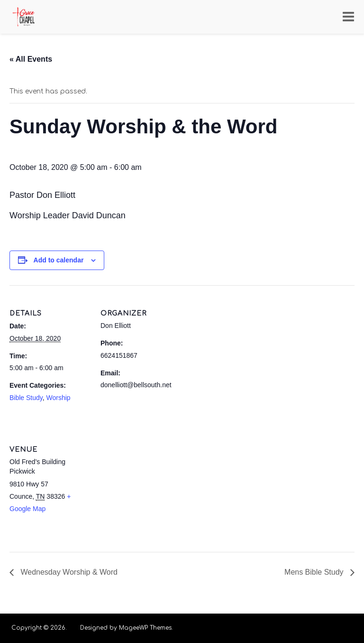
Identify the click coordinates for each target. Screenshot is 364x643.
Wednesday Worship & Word (68, 572)
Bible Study (26, 397)
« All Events (30, 59)
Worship (58, 397)
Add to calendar (59, 260)
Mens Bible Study (315, 572)
